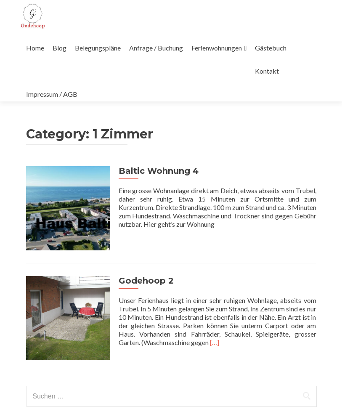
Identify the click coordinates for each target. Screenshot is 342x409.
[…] (214, 342)
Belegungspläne (98, 48)
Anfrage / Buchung (156, 48)
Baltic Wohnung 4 (159, 171)
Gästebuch (270, 48)
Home (35, 48)
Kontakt (267, 71)
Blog (59, 48)
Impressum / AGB (51, 94)
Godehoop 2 (146, 281)
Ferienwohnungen (216, 48)
